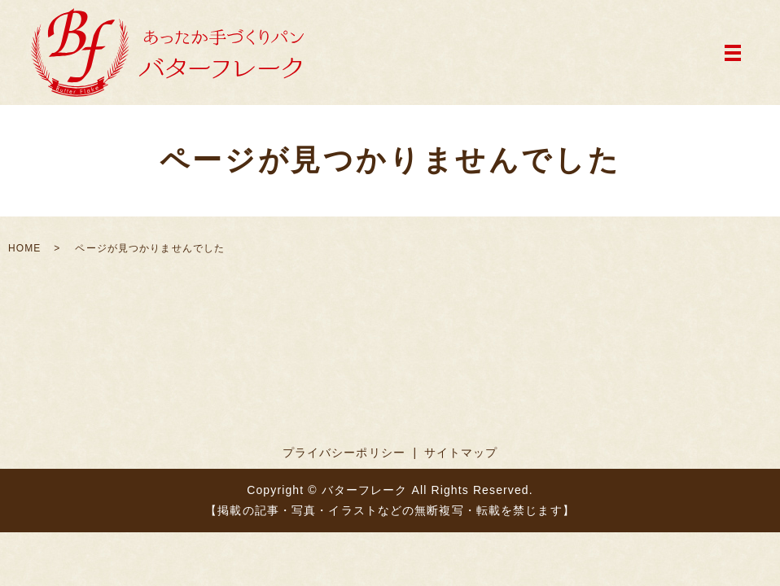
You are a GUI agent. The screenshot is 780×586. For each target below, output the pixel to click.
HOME (24, 248)
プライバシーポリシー (344, 452)
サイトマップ (461, 452)
